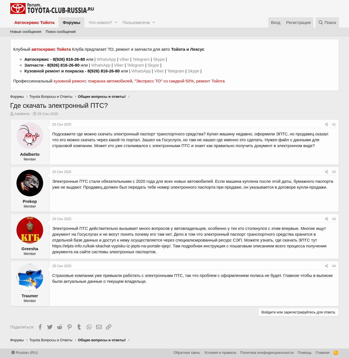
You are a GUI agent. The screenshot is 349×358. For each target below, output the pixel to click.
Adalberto (22, 114)
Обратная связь (187, 352)
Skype (159, 59)
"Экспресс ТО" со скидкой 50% (164, 81)
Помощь (305, 352)
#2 (334, 172)
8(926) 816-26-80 (69, 59)
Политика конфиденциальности (267, 352)
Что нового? (100, 22)
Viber (124, 59)
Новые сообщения (26, 32)
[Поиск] (327, 22)
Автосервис (37, 59)
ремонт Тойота (210, 81)
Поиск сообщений (61, 32)
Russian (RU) (24, 352)
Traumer (29, 295)
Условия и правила (220, 352)
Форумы (71, 22)
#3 (334, 219)
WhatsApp (107, 59)
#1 (334, 124)
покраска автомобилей (110, 81)
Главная (323, 352)
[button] (115, 22)
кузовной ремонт (69, 81)
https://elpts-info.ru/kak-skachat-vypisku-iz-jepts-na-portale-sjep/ (111, 245)
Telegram (141, 59)
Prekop (30, 201)
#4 (334, 266)
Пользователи (136, 22)
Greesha (29, 248)
